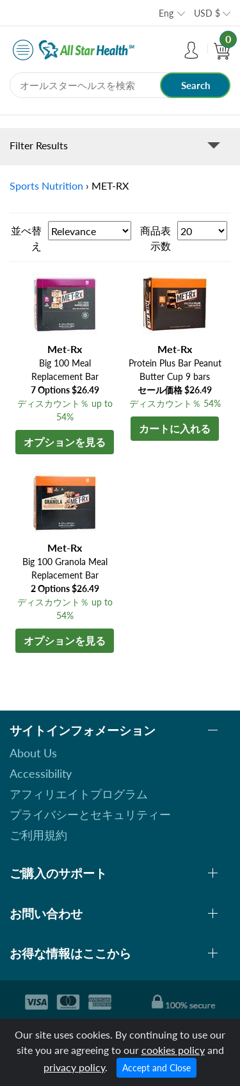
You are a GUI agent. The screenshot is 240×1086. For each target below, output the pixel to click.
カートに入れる (175, 428)
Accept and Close (156, 1067)
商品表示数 (155, 238)
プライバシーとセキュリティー (90, 814)
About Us (33, 753)
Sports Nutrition (46, 185)
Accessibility (41, 773)
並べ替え (26, 238)
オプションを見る (65, 442)
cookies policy (173, 1050)
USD (207, 13)
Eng (166, 13)
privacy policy (74, 1067)
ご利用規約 (38, 835)
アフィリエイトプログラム (79, 794)
